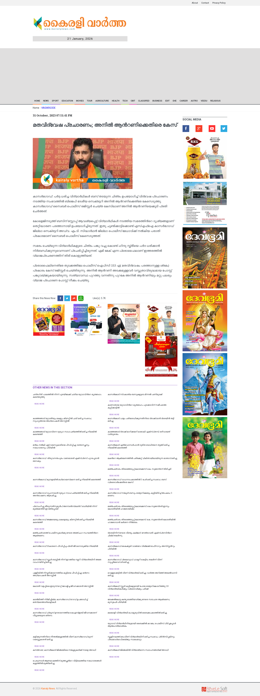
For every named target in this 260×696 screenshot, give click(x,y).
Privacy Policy (219, 3)
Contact (205, 3)
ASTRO (194, 101)
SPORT (55, 101)
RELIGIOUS (215, 101)
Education (67, 101)
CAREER (184, 101)
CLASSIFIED (143, 101)
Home (37, 101)
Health (115, 101)
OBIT (133, 101)
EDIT (167, 101)
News (46, 101)
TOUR (89, 101)
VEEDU (204, 101)
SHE (175, 101)
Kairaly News (48, 688)
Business (157, 101)
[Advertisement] (106, 72)
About (195, 3)
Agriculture (102, 101)
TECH (125, 101)
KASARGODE (49, 107)
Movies (80, 101)
